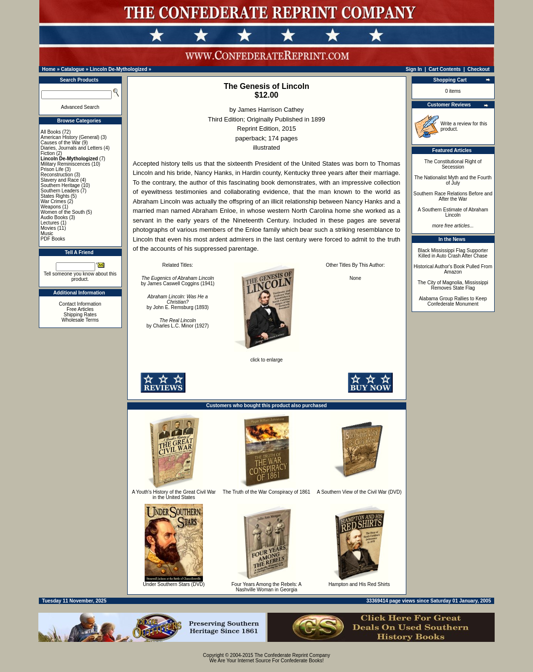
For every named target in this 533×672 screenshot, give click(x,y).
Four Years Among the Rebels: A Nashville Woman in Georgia (267, 587)
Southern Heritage (60, 185)
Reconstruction (57, 174)
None (355, 278)
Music (47, 233)
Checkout (478, 69)
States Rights (55, 196)
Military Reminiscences (65, 164)
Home (49, 69)
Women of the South (63, 212)
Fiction (48, 153)
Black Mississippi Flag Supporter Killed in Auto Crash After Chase (453, 253)
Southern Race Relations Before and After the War (453, 196)
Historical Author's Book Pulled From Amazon (453, 269)
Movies (48, 228)
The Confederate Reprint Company (292, 655)
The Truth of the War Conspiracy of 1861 (266, 492)
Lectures (50, 222)
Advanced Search (80, 107)
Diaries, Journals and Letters (71, 148)
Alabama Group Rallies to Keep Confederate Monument (453, 301)
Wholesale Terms (80, 320)
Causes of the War (61, 142)
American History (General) (70, 137)
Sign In (414, 69)
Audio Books (54, 217)
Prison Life (52, 169)
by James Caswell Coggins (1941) (178, 281)
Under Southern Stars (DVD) (173, 584)
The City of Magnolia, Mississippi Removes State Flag (452, 285)
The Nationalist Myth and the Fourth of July (453, 180)
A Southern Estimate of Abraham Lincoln (452, 212)
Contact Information (80, 304)
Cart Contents (445, 69)
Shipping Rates (80, 314)
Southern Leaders (60, 190)
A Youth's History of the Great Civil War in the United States (174, 494)
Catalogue (72, 69)
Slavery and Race (60, 180)
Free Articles (80, 309)
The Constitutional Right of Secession (453, 164)
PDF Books (53, 238)
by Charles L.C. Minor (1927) (178, 323)
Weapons (51, 206)
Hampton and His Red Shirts (359, 584)
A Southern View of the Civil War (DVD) (359, 492)
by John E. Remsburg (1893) (178, 302)
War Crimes (53, 201)
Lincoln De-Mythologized (118, 69)
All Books (51, 132)
